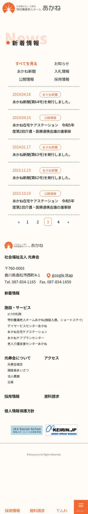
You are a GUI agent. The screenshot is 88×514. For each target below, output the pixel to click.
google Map (62, 313)
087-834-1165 (24, 320)
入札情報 (61, 71)
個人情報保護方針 (19, 449)
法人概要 (14, 414)
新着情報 (11, 331)
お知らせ (61, 63)
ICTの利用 (14, 352)
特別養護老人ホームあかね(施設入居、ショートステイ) (45, 358)
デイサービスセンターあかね (27, 364)
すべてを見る (26, 63)
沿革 (11, 420)
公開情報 (26, 79)
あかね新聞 (26, 71)
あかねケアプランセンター (26, 376)
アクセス (51, 396)
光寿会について (17, 396)
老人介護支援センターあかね (27, 382)
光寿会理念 (15, 402)
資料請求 (37, 510)
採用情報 (12, 510)
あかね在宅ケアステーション (27, 370)
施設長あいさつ (18, 409)
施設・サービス (17, 346)
